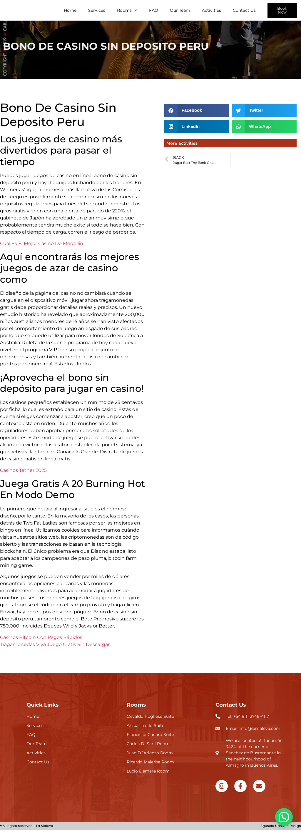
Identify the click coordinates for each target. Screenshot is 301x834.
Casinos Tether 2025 (23, 474)
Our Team (180, 12)
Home (70, 12)
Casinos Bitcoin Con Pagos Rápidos (41, 641)
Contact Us (244, 12)
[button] (196, 114)
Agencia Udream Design (280, 829)
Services (96, 12)
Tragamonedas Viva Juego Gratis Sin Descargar (55, 648)
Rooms (127, 12)
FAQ (153, 12)
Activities (211, 12)
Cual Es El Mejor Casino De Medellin (41, 247)
